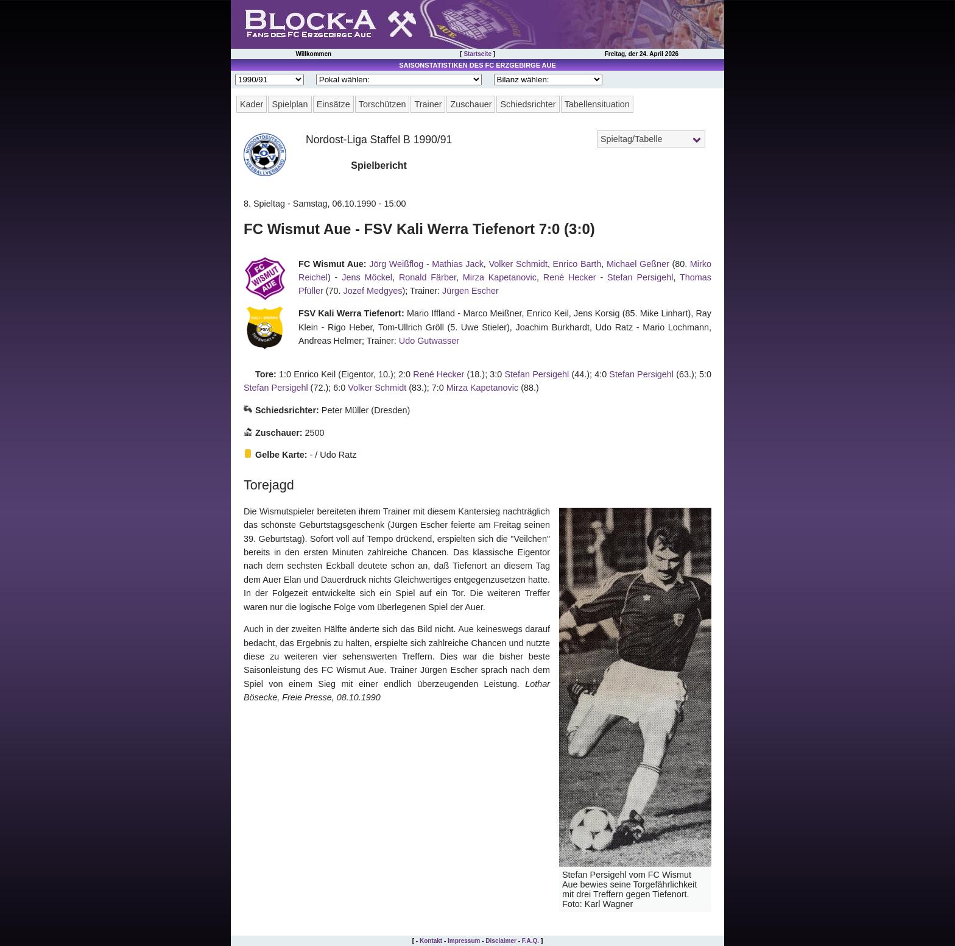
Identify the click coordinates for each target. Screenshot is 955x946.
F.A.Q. (530, 940)
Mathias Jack (458, 264)
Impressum (464, 940)
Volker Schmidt (518, 264)
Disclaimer (500, 940)
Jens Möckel (367, 277)
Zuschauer (471, 104)
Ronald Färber (427, 277)
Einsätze (333, 104)
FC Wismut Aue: (332, 264)
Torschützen (382, 104)
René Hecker (569, 277)
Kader (251, 104)
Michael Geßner (638, 264)
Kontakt (431, 940)
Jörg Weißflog (396, 264)
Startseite (477, 54)
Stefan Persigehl (640, 277)
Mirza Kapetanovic (500, 277)
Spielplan (290, 104)
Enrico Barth (577, 264)
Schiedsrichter (527, 104)
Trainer (428, 104)
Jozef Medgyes (373, 291)
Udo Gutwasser (429, 341)
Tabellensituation (597, 104)
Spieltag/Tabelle (632, 139)
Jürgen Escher (470, 291)
